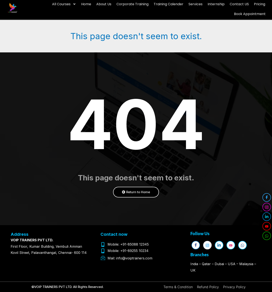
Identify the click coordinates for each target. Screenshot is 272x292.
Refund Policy (208, 287)
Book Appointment (250, 9)
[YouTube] (266, 226)
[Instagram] (266, 207)
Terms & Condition (178, 287)
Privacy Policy (234, 287)
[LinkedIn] (266, 216)
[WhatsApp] (266, 236)
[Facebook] (266, 197)
